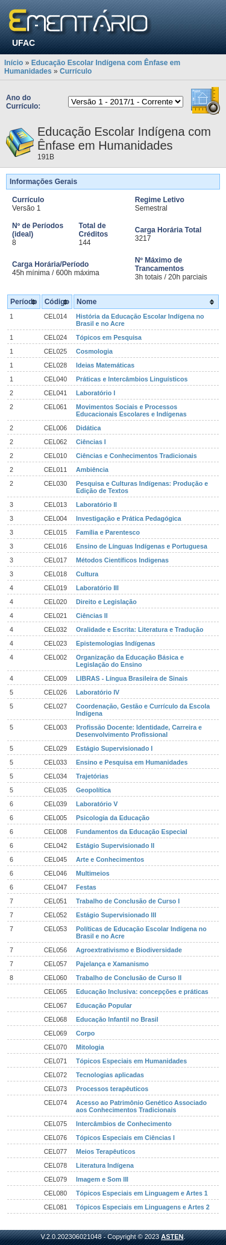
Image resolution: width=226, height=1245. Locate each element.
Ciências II (92, 615)
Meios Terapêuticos (106, 1151)
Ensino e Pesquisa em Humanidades (131, 762)
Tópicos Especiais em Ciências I (125, 1137)
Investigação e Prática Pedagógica (128, 518)
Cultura (87, 574)
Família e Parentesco (108, 532)
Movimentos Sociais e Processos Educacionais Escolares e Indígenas (131, 410)
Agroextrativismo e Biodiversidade (129, 950)
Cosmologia (94, 351)
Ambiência (92, 469)
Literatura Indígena (105, 1165)
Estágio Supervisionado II (115, 845)
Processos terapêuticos (112, 1088)
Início (13, 63)
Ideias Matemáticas (105, 365)
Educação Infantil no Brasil (117, 1019)
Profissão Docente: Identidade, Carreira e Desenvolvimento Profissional (139, 731)
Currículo (76, 71)
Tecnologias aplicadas (110, 1074)
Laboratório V (97, 803)
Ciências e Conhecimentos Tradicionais (136, 455)
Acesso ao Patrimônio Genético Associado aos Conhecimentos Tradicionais (141, 1106)
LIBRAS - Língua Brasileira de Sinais (131, 678)
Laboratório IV (97, 692)
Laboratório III (97, 587)
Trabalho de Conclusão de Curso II (128, 977)
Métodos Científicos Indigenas (122, 560)
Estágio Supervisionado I (114, 748)
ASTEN (172, 1236)
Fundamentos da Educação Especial (131, 831)
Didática (88, 427)
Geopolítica (93, 790)
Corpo (85, 1033)
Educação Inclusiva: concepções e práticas (142, 991)
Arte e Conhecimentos (110, 859)
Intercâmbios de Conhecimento (124, 1123)
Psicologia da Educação (112, 817)
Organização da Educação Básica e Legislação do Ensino (130, 661)
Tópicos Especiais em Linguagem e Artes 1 (142, 1193)
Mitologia (90, 1047)
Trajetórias (92, 776)
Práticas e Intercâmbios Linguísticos (131, 379)
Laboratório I (95, 392)
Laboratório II (96, 504)
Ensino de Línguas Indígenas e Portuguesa (141, 546)
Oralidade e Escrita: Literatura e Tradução (139, 629)
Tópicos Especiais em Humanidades (131, 1061)
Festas (86, 887)
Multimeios (93, 873)
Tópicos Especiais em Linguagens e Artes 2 (143, 1207)
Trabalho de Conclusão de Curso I (128, 901)
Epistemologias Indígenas (115, 643)
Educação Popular (104, 1005)
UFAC (23, 43)
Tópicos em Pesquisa (109, 337)
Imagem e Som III (102, 1179)
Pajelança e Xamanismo (112, 963)
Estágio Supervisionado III (116, 915)
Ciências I (91, 441)
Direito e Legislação (106, 601)
